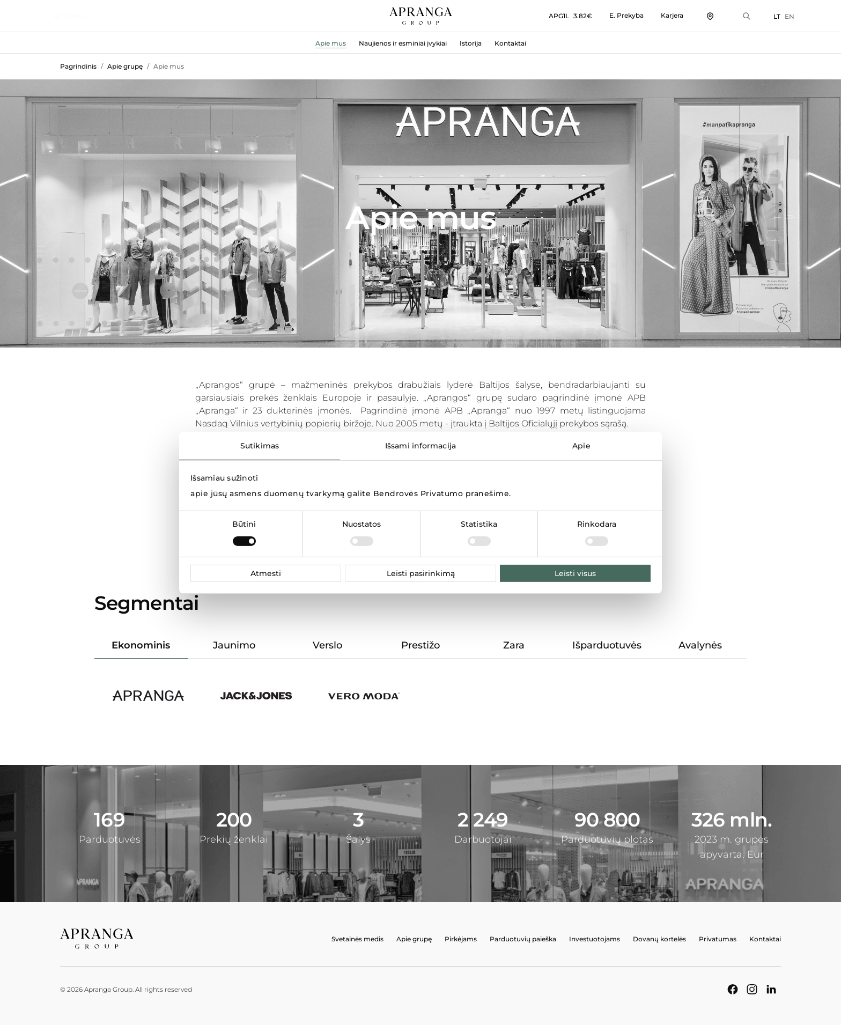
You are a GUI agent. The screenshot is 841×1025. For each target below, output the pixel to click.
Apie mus (330, 43)
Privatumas (717, 939)
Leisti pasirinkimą (421, 573)
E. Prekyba (613, 15)
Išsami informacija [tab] (420, 445)
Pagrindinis (78, 66)
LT (763, 16)
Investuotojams (594, 939)
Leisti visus (575, 573)
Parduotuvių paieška (523, 939)
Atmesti (265, 573)
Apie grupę (125, 66)
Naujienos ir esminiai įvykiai (403, 43)
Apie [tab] (581, 445)
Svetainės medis (357, 939)
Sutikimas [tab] (259, 445)
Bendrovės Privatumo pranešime (441, 493)
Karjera (658, 15)
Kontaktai (510, 43)
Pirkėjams (461, 939)
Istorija (471, 43)
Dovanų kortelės (659, 939)
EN (776, 16)
